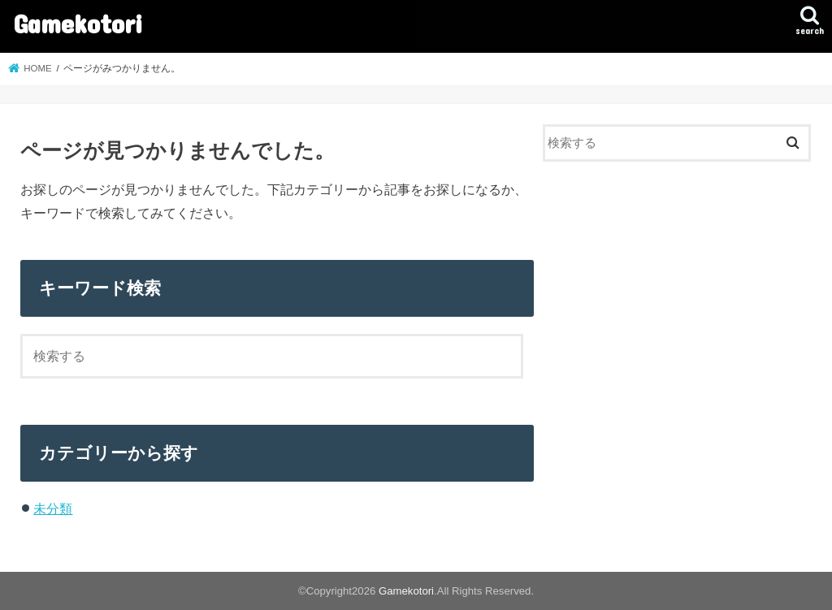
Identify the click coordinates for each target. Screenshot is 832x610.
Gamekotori (78, 23)
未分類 (52, 508)
